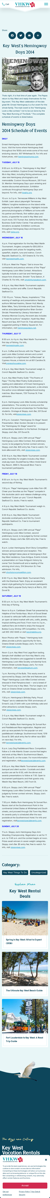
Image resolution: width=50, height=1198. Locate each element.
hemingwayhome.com (28, 156)
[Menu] (46, 4)
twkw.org (15, 232)
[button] (46, 1159)
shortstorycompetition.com (18, 572)
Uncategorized (38, 872)
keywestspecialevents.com (18, 743)
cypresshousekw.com (16, 363)
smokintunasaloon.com (35, 280)
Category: (11, 865)
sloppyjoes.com (24, 414)
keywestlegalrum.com (27, 668)
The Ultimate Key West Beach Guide (24, 990)
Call (7, 4)
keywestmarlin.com (15, 259)
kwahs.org (27, 192)
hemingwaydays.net (27, 328)
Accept (25, 1185)
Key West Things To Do (15, 872)
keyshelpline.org (33, 632)
